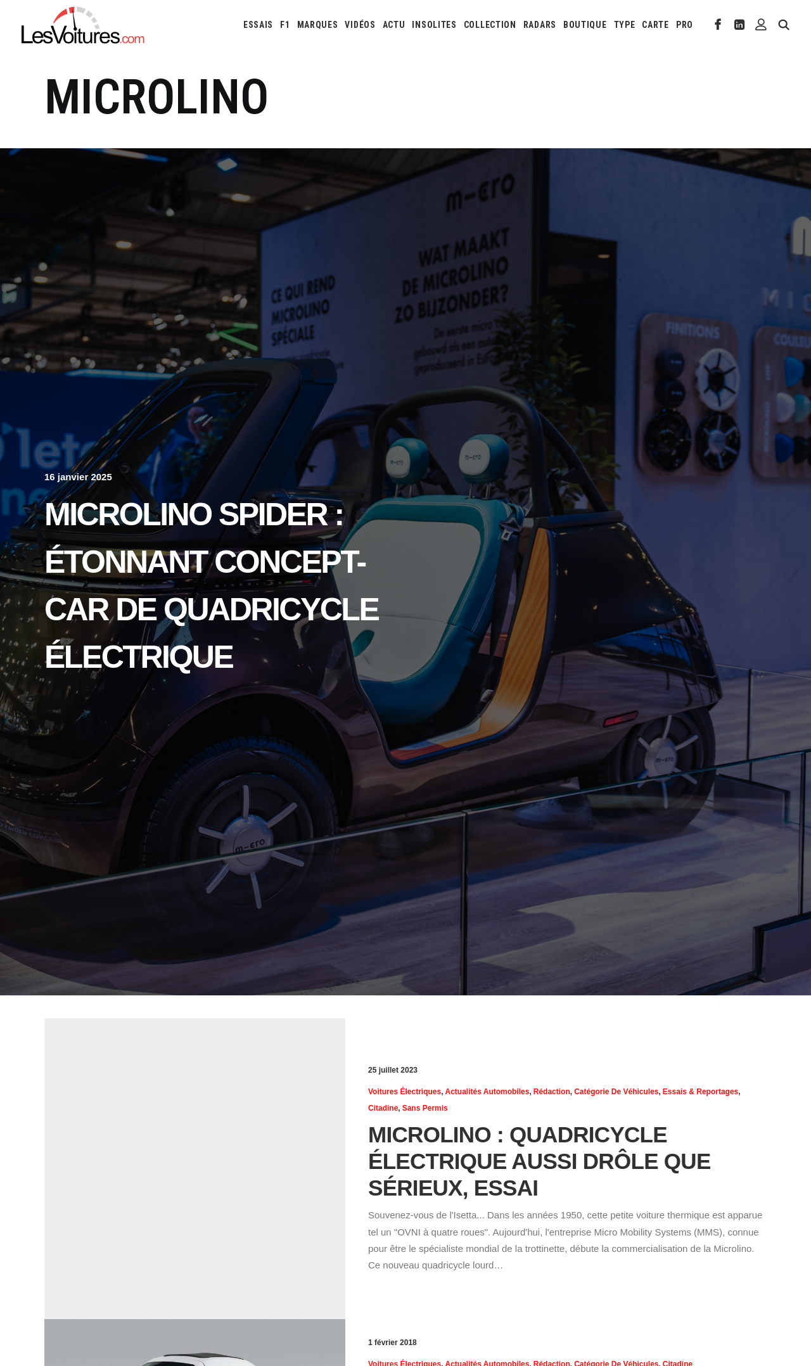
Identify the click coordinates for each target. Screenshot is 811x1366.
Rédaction (551, 1091)
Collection (490, 25)
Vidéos (360, 25)
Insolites (434, 25)
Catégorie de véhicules (616, 1091)
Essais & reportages (700, 1091)
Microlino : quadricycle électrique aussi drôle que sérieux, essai (539, 1161)
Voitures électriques (404, 1091)
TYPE (624, 25)
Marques (317, 25)
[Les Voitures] (83, 25)
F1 (285, 25)
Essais (258, 25)
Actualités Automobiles (487, 1091)
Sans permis (425, 1108)
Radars (539, 25)
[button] (718, 24)
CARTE (655, 25)
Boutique (585, 25)
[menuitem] (258, 24)
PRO (684, 25)
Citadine (383, 1108)
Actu (394, 25)
